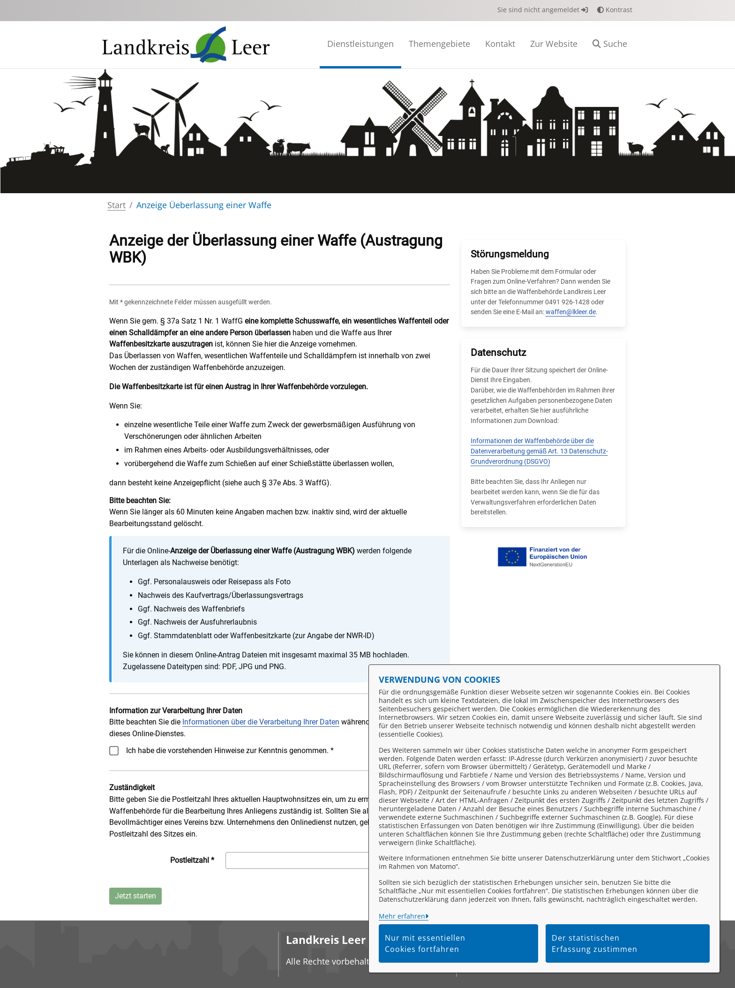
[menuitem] (360, 44)
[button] (610, 44)
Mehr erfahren (402, 916)
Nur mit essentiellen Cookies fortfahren (425, 943)
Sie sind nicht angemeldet (542, 9)
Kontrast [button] (614, 9)
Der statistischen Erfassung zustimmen (595, 943)
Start (116, 205)
